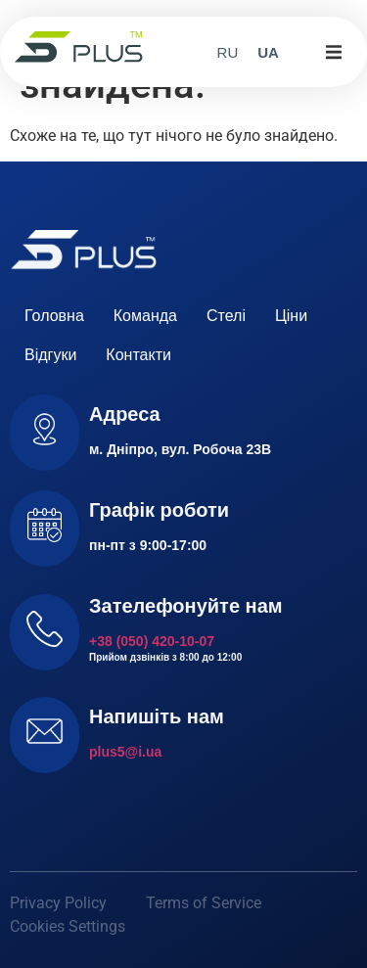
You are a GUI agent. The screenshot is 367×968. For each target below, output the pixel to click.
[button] (333, 51)
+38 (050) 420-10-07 (151, 641)
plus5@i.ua (125, 752)
